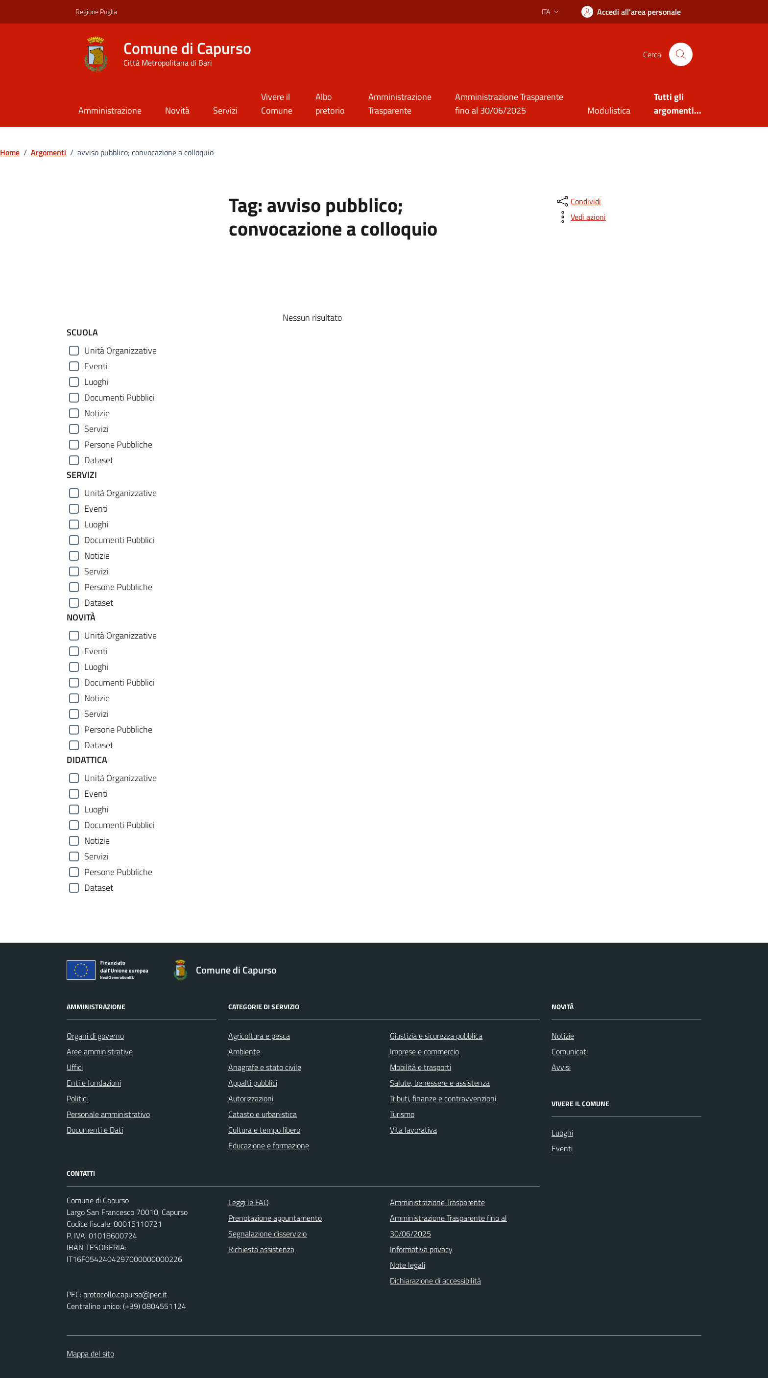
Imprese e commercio (424, 1051)
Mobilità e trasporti (420, 1067)
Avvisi (561, 1067)
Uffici (75, 1067)
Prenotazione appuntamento (275, 1218)
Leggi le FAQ (248, 1202)
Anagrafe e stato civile (264, 1067)
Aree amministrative (100, 1051)
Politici (77, 1098)
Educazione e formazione (268, 1145)
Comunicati (570, 1051)
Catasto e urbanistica (262, 1114)
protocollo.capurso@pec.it (125, 1294)
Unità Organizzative (120, 350)
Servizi (225, 110)
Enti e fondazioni (94, 1083)
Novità (177, 110)
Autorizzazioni (250, 1098)
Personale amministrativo (108, 1114)
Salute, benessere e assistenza (440, 1083)
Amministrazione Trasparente (400, 103)
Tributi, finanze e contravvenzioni (443, 1098)
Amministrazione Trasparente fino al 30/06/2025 (509, 103)
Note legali (407, 1265)
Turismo (402, 1114)
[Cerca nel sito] (681, 54)
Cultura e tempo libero (264, 1130)
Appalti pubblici (252, 1083)
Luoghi (96, 381)
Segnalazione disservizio (267, 1233)
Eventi (96, 366)
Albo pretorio (330, 103)
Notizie (97, 413)
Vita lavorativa (413, 1130)
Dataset (98, 460)
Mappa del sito (90, 1353)
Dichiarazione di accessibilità (435, 1280)
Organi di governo (95, 1036)
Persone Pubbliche (118, 444)
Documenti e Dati (95, 1130)
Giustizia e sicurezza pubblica (436, 1036)
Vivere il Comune (276, 103)
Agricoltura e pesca (259, 1036)
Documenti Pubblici (119, 397)
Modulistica (608, 110)
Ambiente (244, 1051)
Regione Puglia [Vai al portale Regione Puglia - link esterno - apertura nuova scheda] (96, 11)
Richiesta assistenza (261, 1249)
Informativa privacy (421, 1249)
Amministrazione (110, 110)
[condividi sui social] (578, 201)
